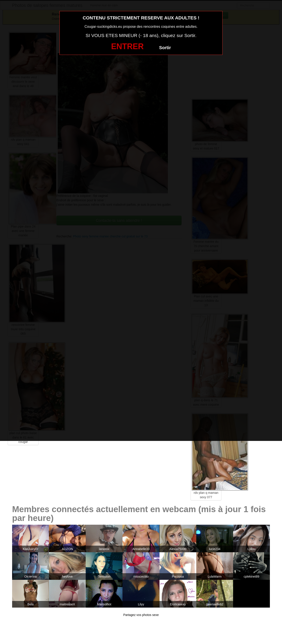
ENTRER (127, 46)
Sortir (165, 47)
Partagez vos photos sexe (141, 615)
